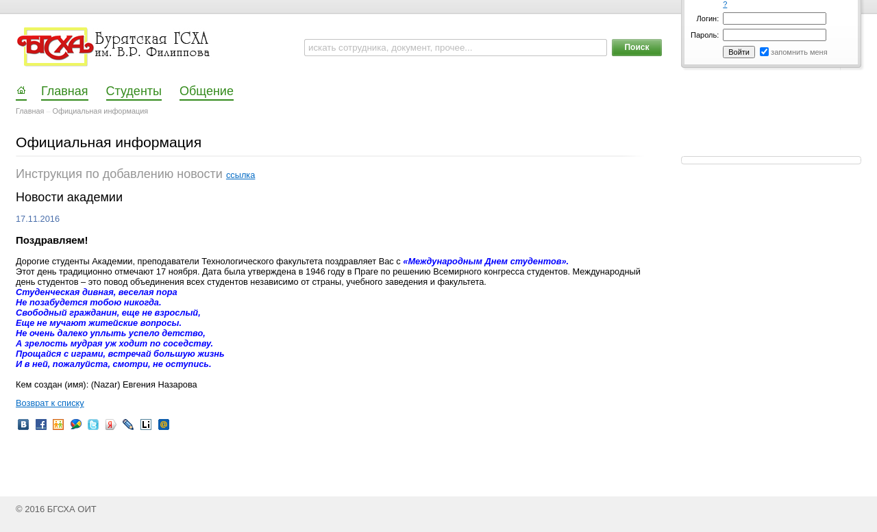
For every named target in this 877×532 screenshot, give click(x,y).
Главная (30, 111)
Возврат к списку (50, 403)
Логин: (708, 18)
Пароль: (705, 35)
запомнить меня (799, 52)
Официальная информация (101, 111)
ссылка (240, 175)
